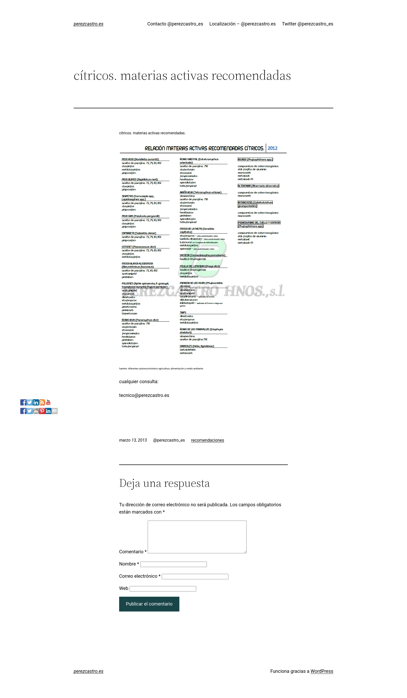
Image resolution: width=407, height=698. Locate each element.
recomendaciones (207, 440)
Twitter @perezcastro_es (307, 23)
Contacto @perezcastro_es (175, 23)
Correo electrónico (140, 582)
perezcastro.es (89, 23)
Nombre (129, 570)
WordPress (322, 677)
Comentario (133, 558)
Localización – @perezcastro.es (242, 23)
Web (123, 594)
